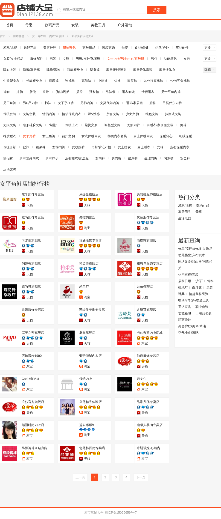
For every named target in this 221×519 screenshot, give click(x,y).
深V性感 (94, 114)
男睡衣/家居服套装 (160, 125)
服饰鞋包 (18, 36)
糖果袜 (41, 147)
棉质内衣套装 (117, 136)
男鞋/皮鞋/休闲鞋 (88, 58)
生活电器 (184, 218)
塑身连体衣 (167, 70)
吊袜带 (110, 92)
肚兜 (32, 92)
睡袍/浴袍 (53, 70)
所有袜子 (52, 158)
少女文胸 (132, 114)
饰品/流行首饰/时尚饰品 (195, 249)
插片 (79, 92)
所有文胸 (112, 114)
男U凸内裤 (30, 103)
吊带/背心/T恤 (101, 147)
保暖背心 (166, 136)
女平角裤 (29, 136)
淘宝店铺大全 (94, 512)
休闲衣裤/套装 (188, 274)
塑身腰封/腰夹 (116, 70)
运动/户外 (162, 47)
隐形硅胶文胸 (32, 125)
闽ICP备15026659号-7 (121, 512)
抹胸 (19, 92)
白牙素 (197, 287)
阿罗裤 (169, 158)
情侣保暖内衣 (71, 114)
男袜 (183, 125)
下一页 (140, 477)
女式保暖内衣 (91, 136)
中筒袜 (103, 81)
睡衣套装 (128, 92)
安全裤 (185, 158)
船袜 (152, 103)
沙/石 (199, 281)
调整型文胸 (112, 125)
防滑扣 (53, 125)
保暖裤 (53, 81)
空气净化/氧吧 (188, 332)
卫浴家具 (184, 307)
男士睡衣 (143, 147)
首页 (9, 25)
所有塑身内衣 (29, 158)
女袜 (160, 147)
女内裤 (100, 158)
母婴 (29, 25)
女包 (186, 58)
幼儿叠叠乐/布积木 (191, 255)
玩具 (181, 294)
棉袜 (48, 103)
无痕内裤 (133, 125)
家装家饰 (108, 47)
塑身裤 (94, 70)
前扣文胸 (68, 136)
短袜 (117, 81)
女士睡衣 (124, 147)
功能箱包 (170, 58)
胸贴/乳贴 (63, 92)
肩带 (46, 92)
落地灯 (183, 287)
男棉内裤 (86, 103)
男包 (154, 58)
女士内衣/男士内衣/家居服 (48, 36)
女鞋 (66, 58)
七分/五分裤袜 (180, 81)
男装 (53, 58)
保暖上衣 (71, 125)
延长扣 (94, 92)
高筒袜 (86, 81)
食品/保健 (141, 47)
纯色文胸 (151, 114)
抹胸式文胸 (173, 114)
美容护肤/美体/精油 (192, 326)
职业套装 (201, 307)
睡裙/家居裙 (134, 103)
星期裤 (133, 158)
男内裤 (116, 158)
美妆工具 (98, 25)
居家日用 (184, 281)
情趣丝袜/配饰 (199, 294)
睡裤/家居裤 (31, 70)
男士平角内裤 (170, 92)
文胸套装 (29, 114)
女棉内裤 (58, 147)
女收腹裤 (78, 147)
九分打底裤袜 (153, 81)
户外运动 (124, 25)
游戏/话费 (185, 205)
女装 (75, 25)
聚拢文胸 (91, 125)
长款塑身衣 (34, 81)
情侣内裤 (48, 114)
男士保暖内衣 (143, 136)
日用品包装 (203, 313)
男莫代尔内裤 (172, 103)
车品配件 (182, 47)
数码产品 (52, 25)
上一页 (80, 477)
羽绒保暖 (185, 136)
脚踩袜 (132, 81)
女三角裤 (48, 136)
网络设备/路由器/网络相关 (195, 265)
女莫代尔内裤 (109, 103)
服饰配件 (36, 58)
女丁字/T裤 (65, 103)
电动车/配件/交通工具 (193, 300)
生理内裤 (150, 158)
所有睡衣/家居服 (77, 158)
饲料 (210, 281)
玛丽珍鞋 (184, 320)
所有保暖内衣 (179, 147)
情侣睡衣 (148, 92)
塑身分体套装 (142, 70)
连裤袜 (70, 81)
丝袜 (26, 147)
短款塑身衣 (75, 70)
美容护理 (49, 47)
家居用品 (88, 47)
